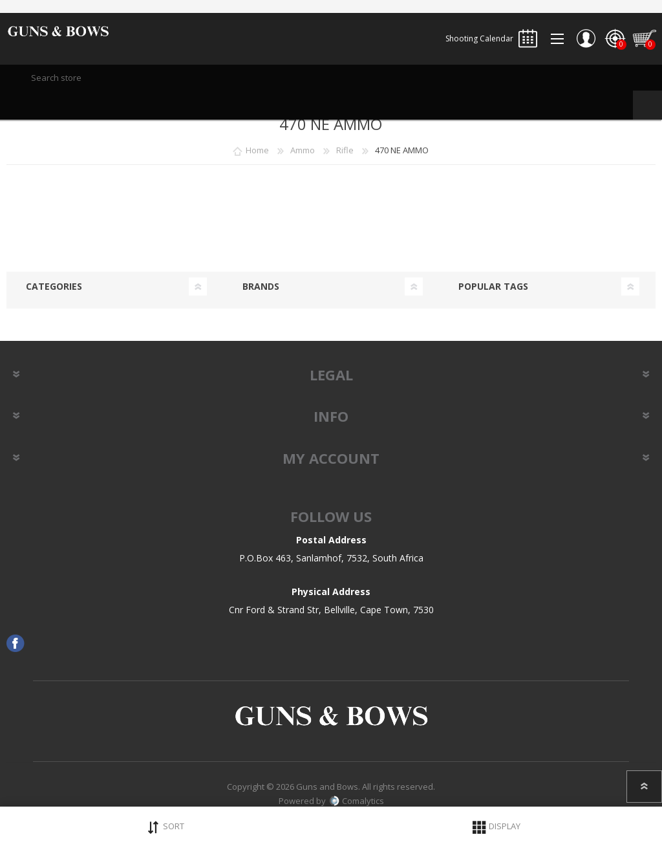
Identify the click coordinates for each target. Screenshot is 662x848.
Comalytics (356, 801)
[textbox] (331, 78)
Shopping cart (644, 39)
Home (257, 150)
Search (647, 105)
